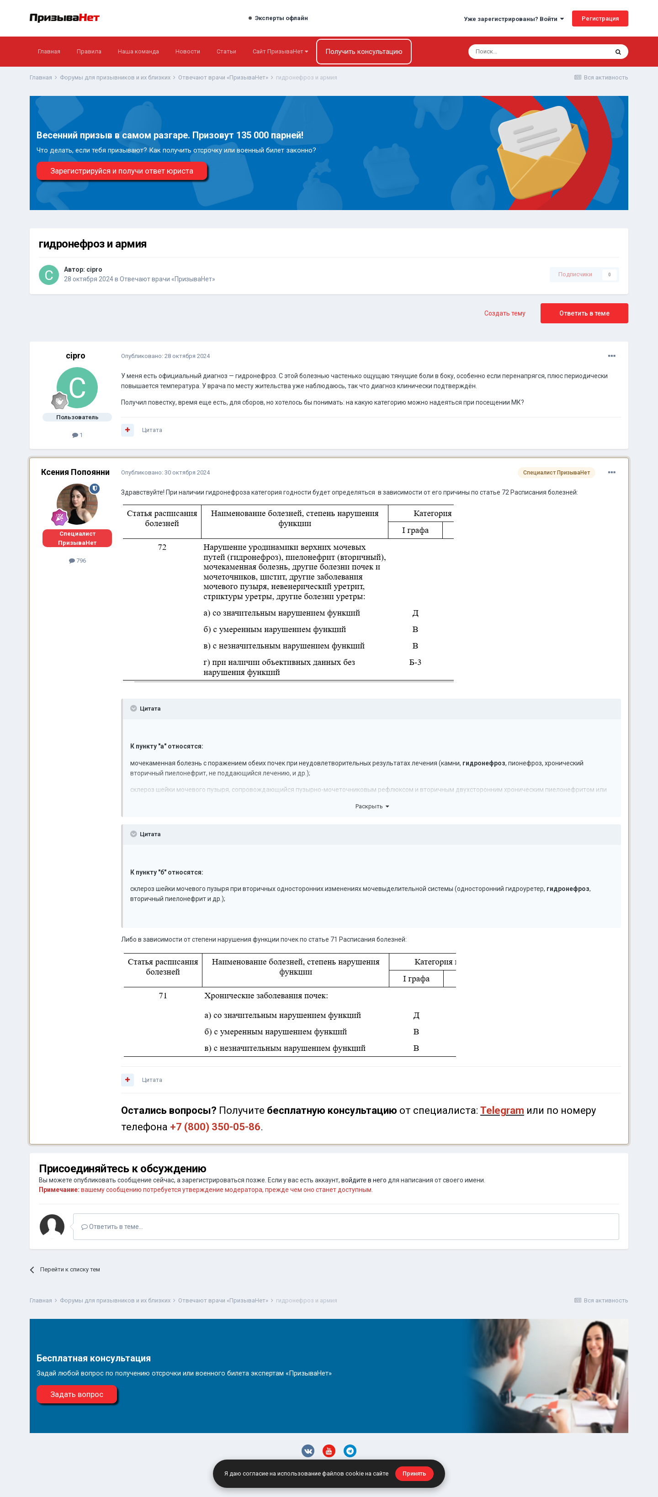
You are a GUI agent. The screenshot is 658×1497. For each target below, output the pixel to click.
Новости (187, 51)
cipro (94, 269)
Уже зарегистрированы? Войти (514, 19)
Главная (49, 51)
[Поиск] (513, 51)
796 (77, 560)
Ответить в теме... (112, 1226)
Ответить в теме (584, 313)
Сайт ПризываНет (280, 51)
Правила (89, 51)
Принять (414, 1473)
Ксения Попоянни (75, 472)
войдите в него (364, 1180)
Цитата (152, 430)
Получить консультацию (364, 51)
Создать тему (504, 313)
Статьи (226, 51)
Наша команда (138, 51)
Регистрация (600, 18)
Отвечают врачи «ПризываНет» (167, 279)
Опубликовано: (165, 356)
